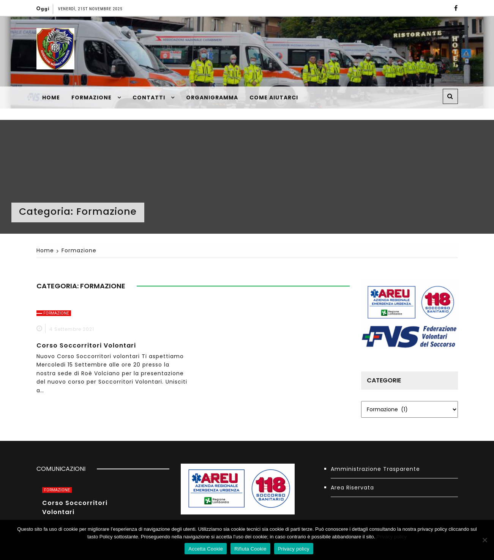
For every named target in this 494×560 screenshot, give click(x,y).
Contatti (149, 97)
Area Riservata (352, 487)
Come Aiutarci (273, 97)
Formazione (91, 97)
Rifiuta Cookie (250, 549)
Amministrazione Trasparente (375, 469)
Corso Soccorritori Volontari (86, 345)
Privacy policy (392, 537)
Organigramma (212, 97)
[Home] (45, 250)
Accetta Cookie (205, 549)
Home (51, 97)
